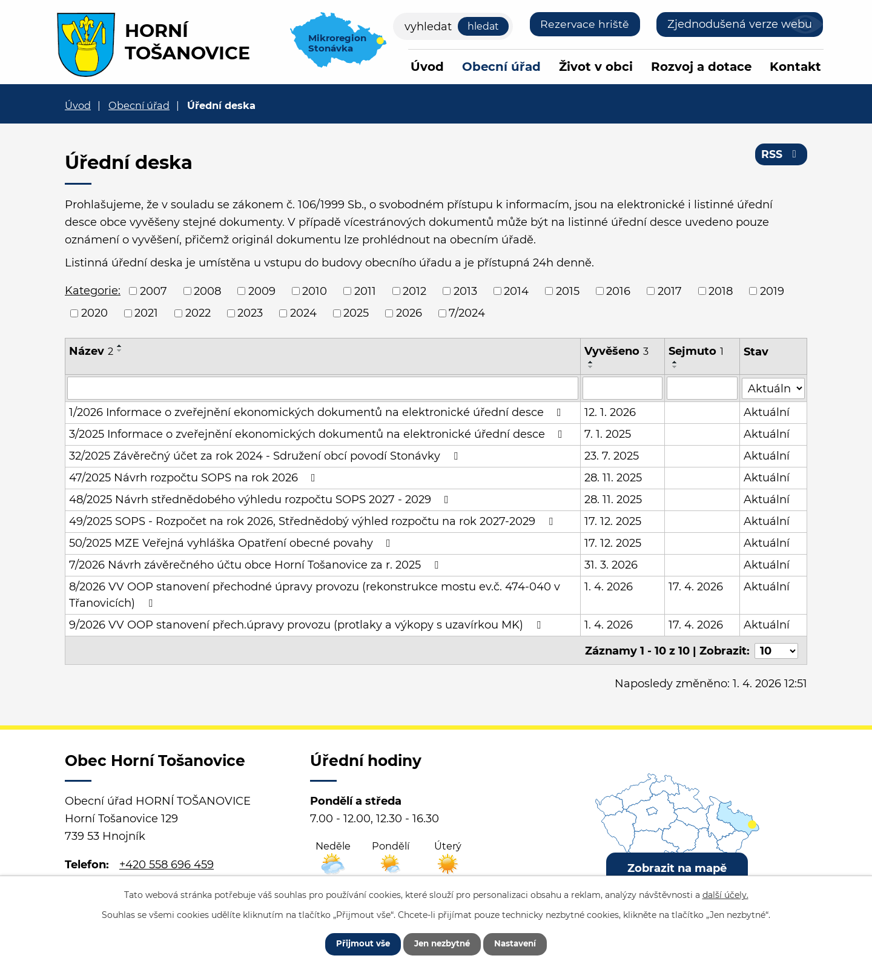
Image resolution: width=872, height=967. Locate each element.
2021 (146, 313)
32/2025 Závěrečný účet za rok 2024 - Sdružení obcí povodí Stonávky (266, 456)
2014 (516, 290)
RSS (781, 156)
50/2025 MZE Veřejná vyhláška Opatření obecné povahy (232, 543)
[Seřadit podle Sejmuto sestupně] (675, 367)
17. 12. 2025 (612, 521)
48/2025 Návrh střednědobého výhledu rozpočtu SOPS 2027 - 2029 (261, 499)
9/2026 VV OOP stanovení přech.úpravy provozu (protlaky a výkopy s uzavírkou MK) (307, 625)
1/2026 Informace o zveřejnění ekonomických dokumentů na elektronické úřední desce (317, 412)
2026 (409, 313)
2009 (262, 290)
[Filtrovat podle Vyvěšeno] (622, 388)
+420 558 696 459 (166, 863)
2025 (356, 313)
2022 (198, 313)
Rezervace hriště (584, 24)
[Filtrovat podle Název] (322, 388)
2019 (772, 290)
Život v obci (596, 66)
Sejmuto (696, 351)
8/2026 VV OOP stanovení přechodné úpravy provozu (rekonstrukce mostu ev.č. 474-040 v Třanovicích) (314, 595)
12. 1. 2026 (610, 412)
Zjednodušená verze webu (739, 24)
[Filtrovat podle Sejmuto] (702, 388)
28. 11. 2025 (613, 477)
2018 (720, 290)
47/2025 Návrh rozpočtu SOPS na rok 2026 (194, 477)
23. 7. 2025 (611, 456)
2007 (153, 290)
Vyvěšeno (616, 351)
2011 (365, 290)
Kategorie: (93, 290)
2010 (314, 290)
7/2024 (467, 313)
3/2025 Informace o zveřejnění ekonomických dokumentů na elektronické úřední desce (318, 434)
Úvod (427, 66)
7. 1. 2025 (607, 434)
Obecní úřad (501, 66)
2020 (94, 313)
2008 (207, 290)
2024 (303, 313)
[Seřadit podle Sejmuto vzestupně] (675, 362)
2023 (250, 313)
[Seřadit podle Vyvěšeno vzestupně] (591, 362)
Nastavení (522, 942)
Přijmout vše (355, 942)
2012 (414, 290)
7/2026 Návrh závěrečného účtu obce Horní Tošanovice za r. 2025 (256, 565)
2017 (670, 290)
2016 (618, 290)
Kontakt (795, 66)
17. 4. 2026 (696, 586)
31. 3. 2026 (611, 565)
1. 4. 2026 (608, 586)
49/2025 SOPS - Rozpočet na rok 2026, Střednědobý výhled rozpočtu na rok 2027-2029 (313, 521)
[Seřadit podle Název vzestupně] (120, 345)
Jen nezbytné (441, 942)
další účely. (725, 893)
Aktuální (767, 412)
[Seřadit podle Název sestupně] (120, 350)
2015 (568, 290)
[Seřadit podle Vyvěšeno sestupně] (591, 367)
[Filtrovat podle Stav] (773, 387)
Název (91, 351)
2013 (465, 290)
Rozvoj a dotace (701, 66)
